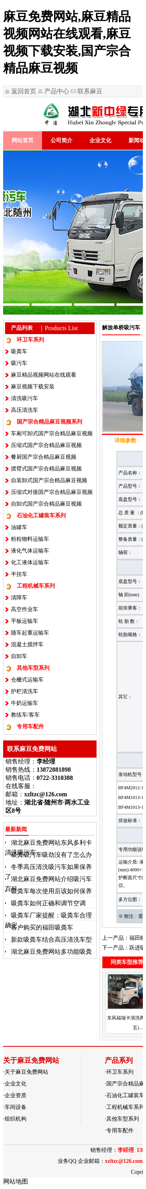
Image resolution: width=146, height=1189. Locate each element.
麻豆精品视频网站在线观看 (43, 375)
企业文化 (100, 140)
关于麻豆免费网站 (26, 1072)
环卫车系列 (30, 340)
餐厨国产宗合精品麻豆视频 (43, 457)
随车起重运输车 (30, 633)
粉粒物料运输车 (30, 539)
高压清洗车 (24, 410)
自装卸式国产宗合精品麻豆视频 (49, 480)
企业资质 (15, 1095)
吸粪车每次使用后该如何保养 (51, 891)
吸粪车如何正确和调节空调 (48, 903)
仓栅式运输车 (27, 680)
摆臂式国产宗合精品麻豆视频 (46, 469)
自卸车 (19, 656)
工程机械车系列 (36, 586)
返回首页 (23, 91)
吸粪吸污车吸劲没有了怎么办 (51, 854)
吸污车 (19, 363)
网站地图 (15, 1181)
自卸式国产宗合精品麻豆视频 (46, 504)
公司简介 (61, 140)
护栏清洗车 (24, 691)
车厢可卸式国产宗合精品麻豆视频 (52, 433)
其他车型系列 (33, 668)
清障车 (19, 598)
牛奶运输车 (24, 703)
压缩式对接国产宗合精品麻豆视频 (52, 492)
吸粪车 (19, 351)
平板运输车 (24, 621)
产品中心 (56, 91)
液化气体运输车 (30, 551)
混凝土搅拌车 (27, 644)
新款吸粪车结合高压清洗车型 (51, 939)
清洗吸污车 (24, 398)
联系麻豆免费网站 (86, 92)
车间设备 (15, 1107)
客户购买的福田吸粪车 (42, 927)
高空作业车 (24, 609)
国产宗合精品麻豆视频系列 (49, 422)
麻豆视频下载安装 (33, 387)
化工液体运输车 (30, 562)
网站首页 (22, 140)
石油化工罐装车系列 (41, 516)
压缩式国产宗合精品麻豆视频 (46, 445)
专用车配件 (30, 726)
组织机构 (15, 1119)
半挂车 (19, 574)
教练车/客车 (25, 715)
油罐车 (19, 527)
